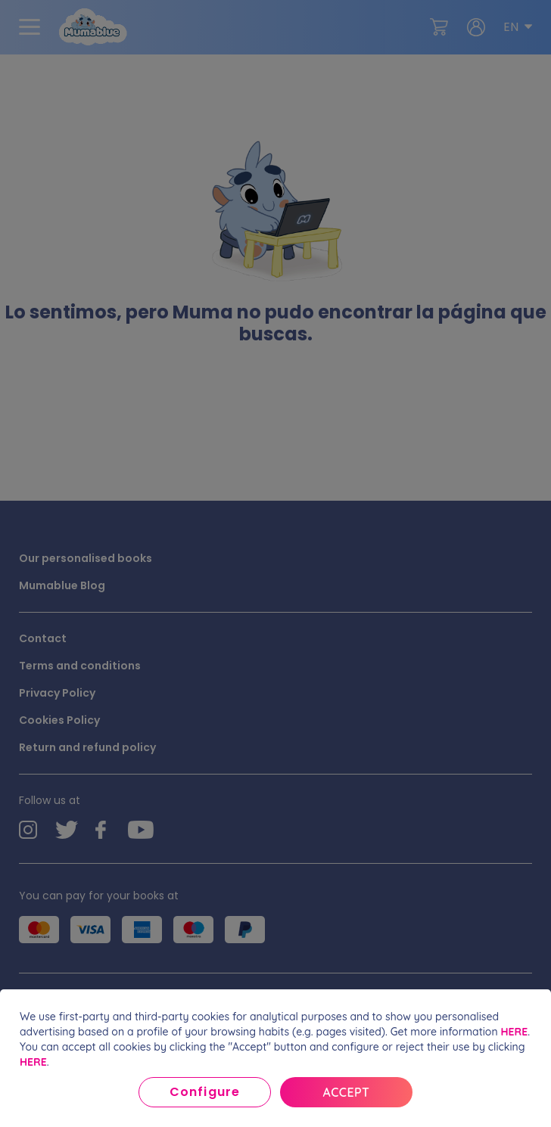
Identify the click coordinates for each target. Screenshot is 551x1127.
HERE (514, 1032)
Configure (204, 1092)
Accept (346, 1092)
